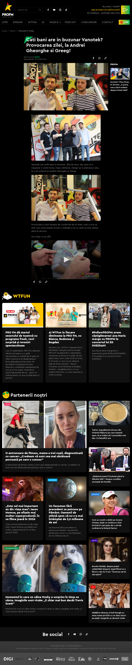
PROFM (37, 57)
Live (126, 22)
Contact (107, 22)
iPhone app (112, 648)
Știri (5, 22)
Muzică (54, 22)
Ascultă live (83, 648)
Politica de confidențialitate (68, 648)
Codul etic (103, 648)
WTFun (32, 22)
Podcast (70, 22)
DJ (43, 22)
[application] (66, 259)
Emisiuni (17, 22)
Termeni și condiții (51, 648)
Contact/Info (93, 648)
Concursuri (89, 22)
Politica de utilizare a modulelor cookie (29, 648)
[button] (66, 259)
